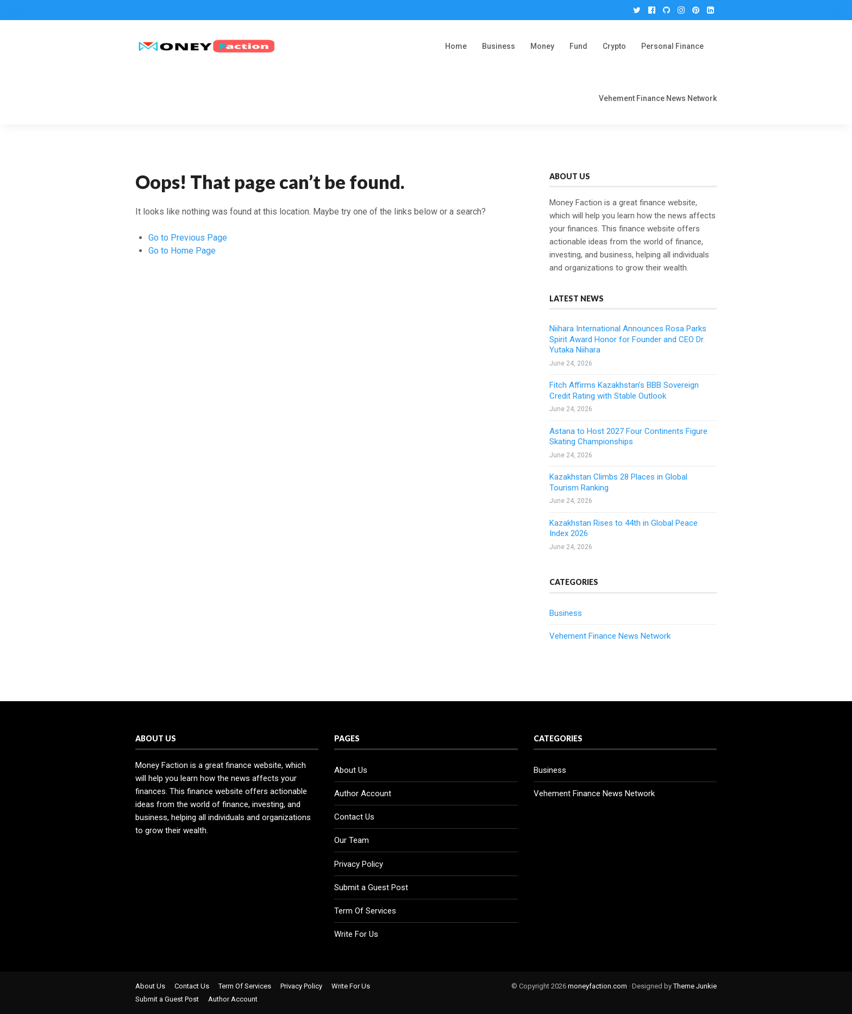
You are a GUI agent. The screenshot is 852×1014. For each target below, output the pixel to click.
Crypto (614, 46)
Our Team (351, 840)
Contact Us (354, 817)
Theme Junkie (695, 986)
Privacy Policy (358, 864)
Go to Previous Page (187, 237)
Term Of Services (365, 911)
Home (456, 46)
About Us (350, 770)
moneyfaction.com (597, 986)
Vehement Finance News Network (658, 98)
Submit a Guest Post (371, 887)
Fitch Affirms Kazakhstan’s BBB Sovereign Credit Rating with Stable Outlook (624, 390)
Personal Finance (672, 46)
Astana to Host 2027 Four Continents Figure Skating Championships (628, 436)
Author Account (362, 793)
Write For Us (356, 934)
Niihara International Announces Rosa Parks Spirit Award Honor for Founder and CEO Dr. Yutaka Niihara (627, 339)
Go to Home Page (182, 250)
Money (542, 46)
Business (498, 46)
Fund (578, 46)
